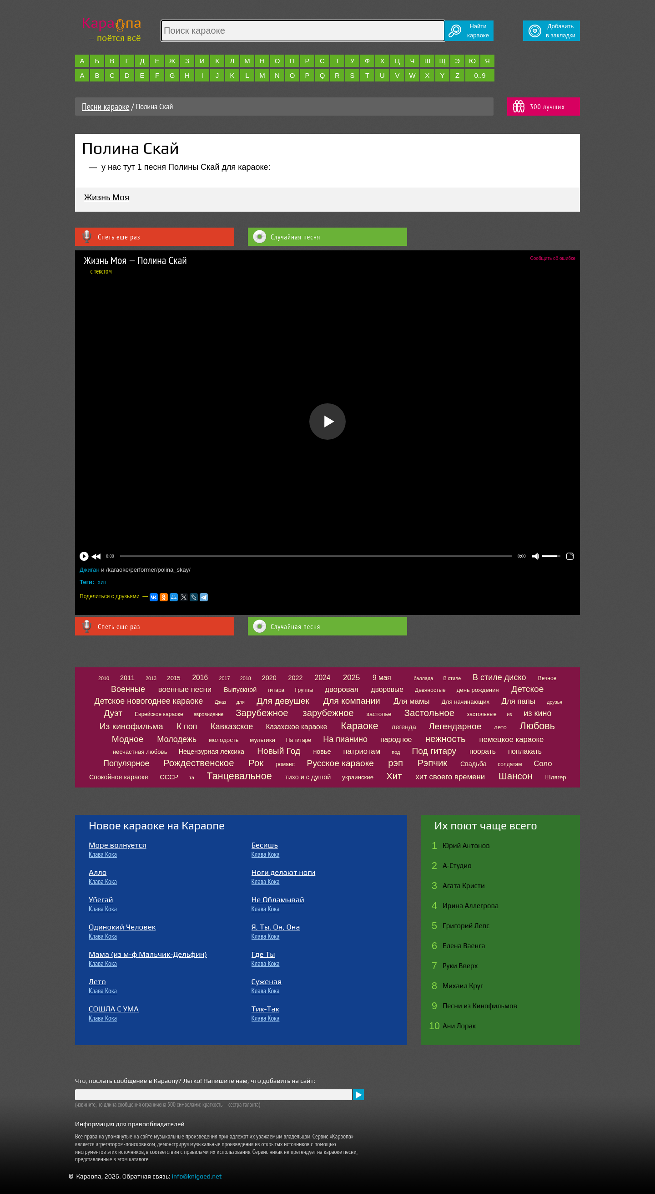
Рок (255, 763)
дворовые (387, 689)
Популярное (126, 763)
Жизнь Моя (106, 197)
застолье (379, 714)
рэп (395, 763)
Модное (128, 739)
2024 (323, 677)
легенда (404, 727)
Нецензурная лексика (211, 751)
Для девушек (283, 701)
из (509, 714)
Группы (304, 690)
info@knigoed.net (197, 1176)
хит (102, 582)
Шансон (515, 776)
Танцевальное (239, 776)
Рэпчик (433, 763)
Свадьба (473, 763)
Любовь (537, 726)
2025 (351, 677)
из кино (537, 713)
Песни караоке (105, 106)
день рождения (478, 689)
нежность (445, 739)
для (240, 702)
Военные (128, 689)
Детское (527, 689)
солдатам (510, 764)
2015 (173, 678)
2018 (245, 678)
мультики (262, 740)
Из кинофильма (131, 726)
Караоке (359, 726)
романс (285, 764)
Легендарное (455, 726)
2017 (224, 678)
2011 (127, 677)
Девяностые (430, 690)
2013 (151, 678)
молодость (224, 740)
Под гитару (434, 751)
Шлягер (555, 777)
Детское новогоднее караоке (148, 701)
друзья (554, 702)
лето (500, 727)
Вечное (547, 678)
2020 (269, 677)
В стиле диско (499, 677)
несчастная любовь (140, 751)
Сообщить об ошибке (552, 258)
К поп (187, 726)
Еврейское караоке (159, 714)
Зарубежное (262, 713)
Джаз (220, 702)
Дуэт (113, 713)
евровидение (209, 714)
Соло (543, 763)
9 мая (382, 677)
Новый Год (278, 751)
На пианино (345, 739)
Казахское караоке (296, 727)
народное (396, 739)
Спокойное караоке (118, 777)
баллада (423, 678)
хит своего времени (450, 776)
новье (322, 751)
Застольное (429, 713)
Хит (394, 776)
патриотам (361, 751)
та (191, 777)
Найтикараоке (478, 31)
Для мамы (411, 701)
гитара (276, 690)
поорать (482, 751)
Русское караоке (340, 763)
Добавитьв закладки (560, 31)
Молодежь (176, 739)
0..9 (479, 75)
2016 (200, 677)
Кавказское (232, 726)
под (396, 752)
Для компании (351, 701)
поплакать (525, 751)
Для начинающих (465, 701)
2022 (295, 677)
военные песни (185, 689)
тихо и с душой (308, 777)
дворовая (341, 689)
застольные (482, 714)
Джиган (90, 569)
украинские (357, 777)
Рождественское (198, 763)
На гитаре (298, 740)
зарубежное (327, 713)
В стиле (452, 678)
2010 (103, 678)
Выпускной (240, 689)
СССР (169, 777)
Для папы (518, 701)
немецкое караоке (511, 739)
